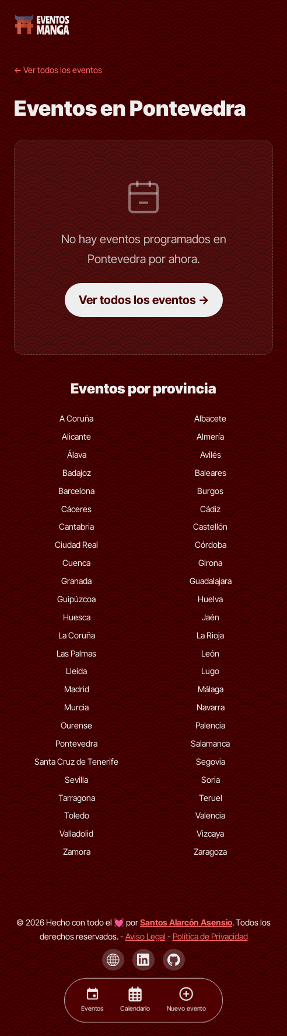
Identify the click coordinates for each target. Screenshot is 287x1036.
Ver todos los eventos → (144, 300)
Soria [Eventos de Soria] (210, 780)
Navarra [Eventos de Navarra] (211, 707)
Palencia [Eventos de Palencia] (210, 725)
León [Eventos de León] (210, 653)
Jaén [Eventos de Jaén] (210, 617)
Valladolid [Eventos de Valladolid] (76, 833)
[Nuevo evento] (186, 1000)
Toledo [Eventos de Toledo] (76, 815)
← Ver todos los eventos (58, 70)
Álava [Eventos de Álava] (76, 455)
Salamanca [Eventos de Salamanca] (210, 743)
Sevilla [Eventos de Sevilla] (76, 780)
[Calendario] (134, 1000)
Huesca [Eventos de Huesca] (76, 617)
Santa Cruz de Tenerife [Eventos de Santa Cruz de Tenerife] (76, 761)
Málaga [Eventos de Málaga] (210, 689)
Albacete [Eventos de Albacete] (210, 418)
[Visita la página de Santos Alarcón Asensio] (186, 922)
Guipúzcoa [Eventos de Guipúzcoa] (76, 599)
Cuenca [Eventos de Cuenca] (76, 563)
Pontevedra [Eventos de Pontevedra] (76, 743)
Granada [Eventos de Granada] (76, 581)
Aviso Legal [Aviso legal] (145, 936)
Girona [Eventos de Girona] (210, 563)
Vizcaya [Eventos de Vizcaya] (210, 833)
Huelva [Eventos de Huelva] (210, 599)
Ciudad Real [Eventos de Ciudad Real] (76, 545)
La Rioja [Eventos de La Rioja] (210, 635)
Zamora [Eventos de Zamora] (76, 852)
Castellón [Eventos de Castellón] (210, 526)
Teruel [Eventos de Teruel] (210, 798)
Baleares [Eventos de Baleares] (210, 473)
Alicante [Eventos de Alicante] (76, 436)
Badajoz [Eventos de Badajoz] (76, 473)
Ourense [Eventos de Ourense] (76, 725)
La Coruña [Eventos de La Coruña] (76, 635)
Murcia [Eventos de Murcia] (76, 707)
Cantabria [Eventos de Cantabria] (76, 526)
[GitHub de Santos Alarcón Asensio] (174, 960)
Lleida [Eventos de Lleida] (76, 671)
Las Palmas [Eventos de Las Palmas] (76, 653)
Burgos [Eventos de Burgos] (210, 491)
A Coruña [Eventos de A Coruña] (76, 418)
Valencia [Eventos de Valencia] (210, 815)
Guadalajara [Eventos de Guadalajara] (211, 581)
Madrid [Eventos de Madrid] (76, 689)
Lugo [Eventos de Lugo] (210, 671)
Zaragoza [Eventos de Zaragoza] (210, 852)
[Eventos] (92, 1000)
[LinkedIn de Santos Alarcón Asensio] (143, 960)
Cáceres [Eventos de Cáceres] (76, 509)
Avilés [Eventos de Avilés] (210, 455)
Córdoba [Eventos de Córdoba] (210, 545)
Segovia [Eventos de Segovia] (210, 761)
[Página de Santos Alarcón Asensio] (113, 960)
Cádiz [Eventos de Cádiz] (210, 509)
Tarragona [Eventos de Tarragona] (76, 798)
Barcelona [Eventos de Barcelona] (76, 491)
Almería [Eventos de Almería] (210, 436)
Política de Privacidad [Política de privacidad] (210, 936)
